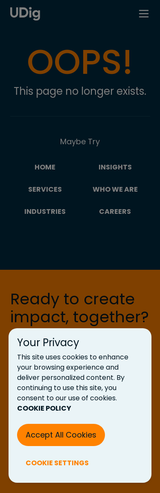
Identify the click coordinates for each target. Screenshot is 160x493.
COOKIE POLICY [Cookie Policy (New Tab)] (44, 408)
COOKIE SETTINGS (57, 463)
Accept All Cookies (61, 434)
